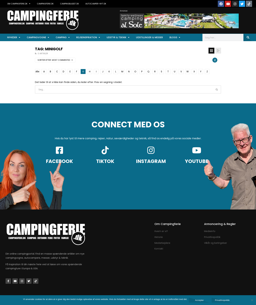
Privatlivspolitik (222, 300)
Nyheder (13, 37)
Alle (37, 71)
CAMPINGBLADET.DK (69, 3)
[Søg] (247, 37)
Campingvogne (38, 37)
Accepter (199, 300)
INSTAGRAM (151, 161)
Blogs (174, 37)
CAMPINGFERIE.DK (45, 3)
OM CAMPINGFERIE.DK (18, 3)
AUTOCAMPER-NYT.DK (95, 3)
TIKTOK (105, 161)
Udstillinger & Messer (149, 37)
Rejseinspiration (88, 37)
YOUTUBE (196, 161)
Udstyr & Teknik (118, 37)
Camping (63, 37)
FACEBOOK (59, 161)
